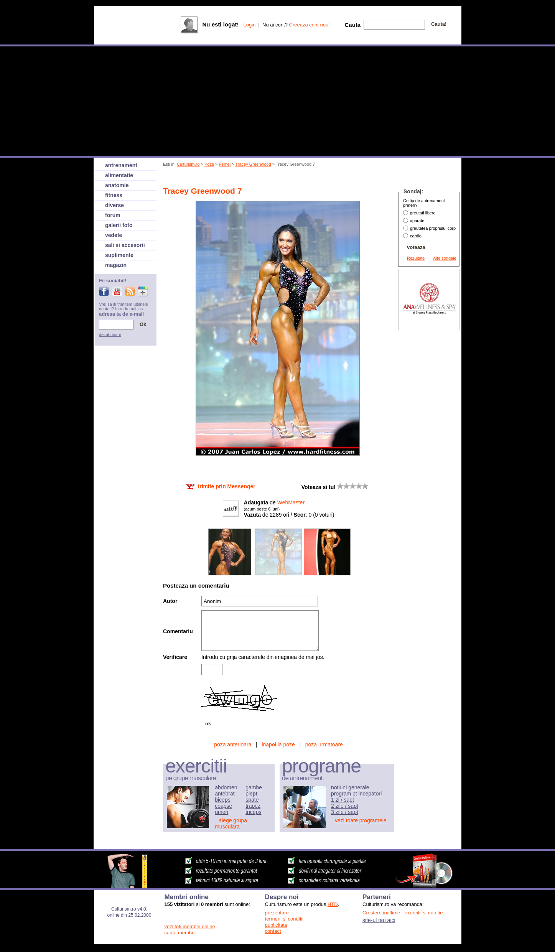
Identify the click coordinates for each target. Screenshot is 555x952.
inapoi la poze (278, 744)
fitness (113, 195)
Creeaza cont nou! (309, 25)
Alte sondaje (444, 258)
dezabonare (110, 334)
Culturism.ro (188, 164)
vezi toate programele (361, 820)
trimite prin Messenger (226, 486)
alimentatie (119, 175)
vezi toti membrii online (190, 926)
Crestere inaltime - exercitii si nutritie (402, 913)
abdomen (226, 787)
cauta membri (180, 933)
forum (112, 215)
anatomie (116, 185)
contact (273, 931)
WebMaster (291, 502)
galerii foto (119, 225)
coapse (223, 806)
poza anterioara (232, 744)
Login (249, 25)
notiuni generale (350, 787)
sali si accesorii (125, 245)
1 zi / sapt (342, 800)
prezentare (277, 913)
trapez (252, 806)
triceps (253, 812)
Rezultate (416, 258)
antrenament (121, 165)
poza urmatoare (324, 744)
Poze (209, 164)
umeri (221, 812)
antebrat (224, 794)
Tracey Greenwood (253, 164)
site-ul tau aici (378, 920)
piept (251, 794)
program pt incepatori (356, 794)
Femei (225, 164)
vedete (113, 235)
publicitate (276, 925)
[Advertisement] (303, 178)
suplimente (119, 255)
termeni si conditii (284, 919)
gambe (253, 787)
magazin (116, 265)
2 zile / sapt (344, 806)
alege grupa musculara (231, 823)
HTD (333, 904)
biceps (222, 800)
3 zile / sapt (344, 812)
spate (252, 800)
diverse (114, 205)
